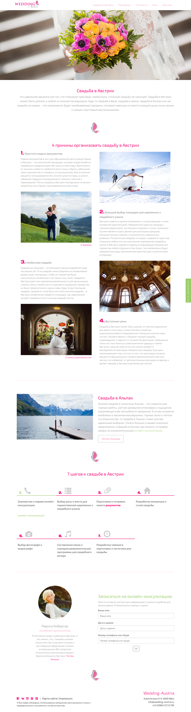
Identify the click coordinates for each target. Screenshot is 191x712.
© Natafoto (85, 245)
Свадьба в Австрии (103, 5)
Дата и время (105, 622)
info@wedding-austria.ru (161, 701)
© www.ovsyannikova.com (79, 357)
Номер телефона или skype (113, 635)
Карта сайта (49, 698)
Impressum (66, 698)
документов (113, 505)
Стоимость (142, 5)
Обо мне (167, 5)
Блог (154, 5)
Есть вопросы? (188, 291)
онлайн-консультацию (148, 430)
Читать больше (111, 438)
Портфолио (124, 5)
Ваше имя (103, 610)
